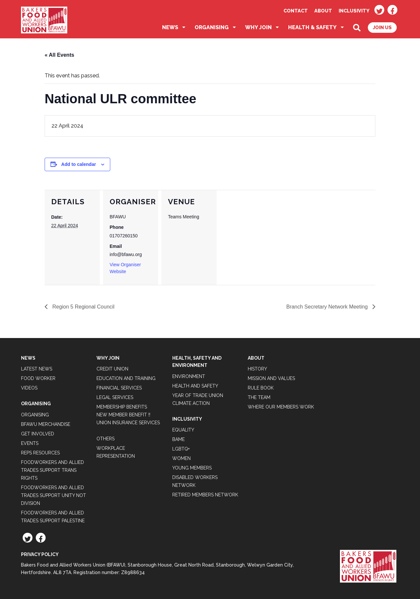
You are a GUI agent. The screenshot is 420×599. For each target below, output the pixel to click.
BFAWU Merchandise (45, 424)
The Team (259, 397)
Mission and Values (271, 378)
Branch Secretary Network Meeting (327, 306)
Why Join (258, 27)
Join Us (382, 27)
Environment (188, 376)
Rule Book (261, 387)
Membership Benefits (121, 406)
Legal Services (114, 397)
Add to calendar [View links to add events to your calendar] (78, 164)
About (323, 10)
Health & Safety (312, 27)
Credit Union (112, 368)
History (257, 368)
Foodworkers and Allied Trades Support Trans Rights (52, 470)
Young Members (192, 467)
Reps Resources (40, 452)
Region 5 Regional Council (83, 306)
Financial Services (119, 387)
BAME (178, 439)
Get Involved (37, 433)
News (170, 27)
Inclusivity (354, 10)
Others (105, 438)
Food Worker (38, 378)
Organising (212, 27)
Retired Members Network (205, 494)
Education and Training (126, 378)
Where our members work (281, 406)
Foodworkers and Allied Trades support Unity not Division (53, 495)
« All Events (59, 55)
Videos (29, 387)
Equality (183, 429)
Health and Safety (195, 386)
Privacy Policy (40, 554)
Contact (296, 10)
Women (181, 458)
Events (29, 443)
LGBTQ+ (181, 448)
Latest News (36, 368)
